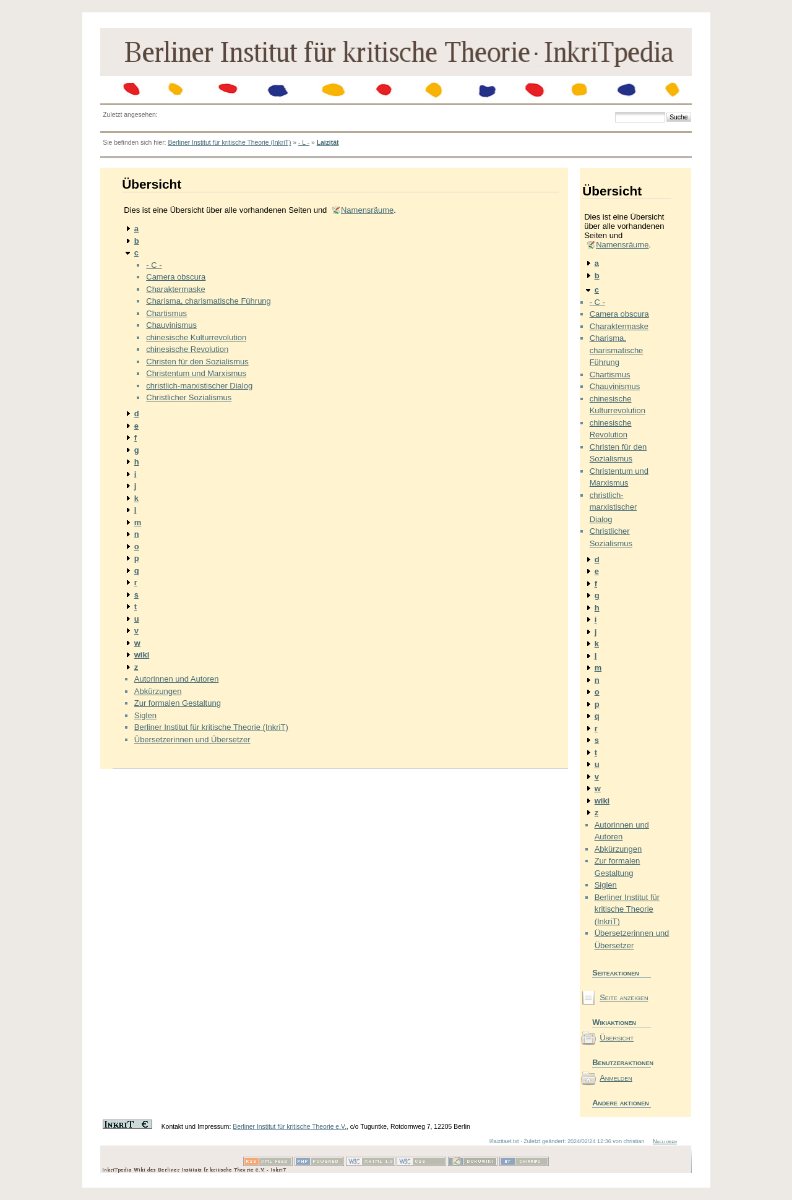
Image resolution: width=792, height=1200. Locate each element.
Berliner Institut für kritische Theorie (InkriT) (229, 142)
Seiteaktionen (615, 972)
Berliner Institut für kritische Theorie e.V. (289, 1126)
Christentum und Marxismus (196, 373)
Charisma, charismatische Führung (208, 301)
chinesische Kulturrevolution (196, 337)
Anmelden (616, 1077)
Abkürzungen (158, 691)
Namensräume (367, 210)
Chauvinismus (171, 325)
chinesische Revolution (187, 349)
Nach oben (665, 1141)
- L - (303, 142)
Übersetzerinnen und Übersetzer (192, 739)
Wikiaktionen (614, 1022)
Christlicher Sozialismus (188, 397)
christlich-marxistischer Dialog (199, 385)
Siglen (145, 715)
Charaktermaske (175, 289)
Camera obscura (175, 276)
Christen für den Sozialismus (197, 361)
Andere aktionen (620, 1102)
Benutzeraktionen (621, 1062)
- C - (153, 265)
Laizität (328, 142)
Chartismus (166, 313)
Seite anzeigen (624, 997)
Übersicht (617, 1037)
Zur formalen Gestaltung (177, 703)
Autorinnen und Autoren (176, 679)
